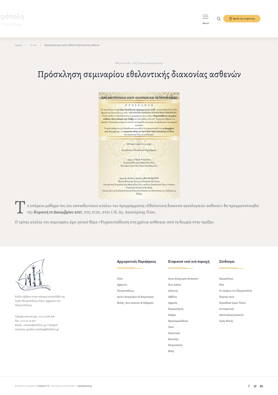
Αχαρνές (172, 303)
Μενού (205, 23)
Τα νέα (33, 45)
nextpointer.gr (84, 386)
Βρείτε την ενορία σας (242, 19)
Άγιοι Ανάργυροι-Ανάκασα (183, 279)
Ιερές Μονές (226, 321)
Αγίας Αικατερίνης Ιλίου (151, 63)
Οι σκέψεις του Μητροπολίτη (235, 291)
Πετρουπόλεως (125, 291)
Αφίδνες (172, 297)
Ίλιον (171, 327)
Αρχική (18, 45)
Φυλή (171, 351)
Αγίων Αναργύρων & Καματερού (135, 297)
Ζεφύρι (172, 315)
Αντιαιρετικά (226, 309)
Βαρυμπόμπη (175, 309)
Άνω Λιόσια (174, 285)
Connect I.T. (43, 386)
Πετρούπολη (175, 345)
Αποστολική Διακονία (231, 315)
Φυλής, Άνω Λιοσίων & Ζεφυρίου (135, 303)
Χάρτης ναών (226, 297)
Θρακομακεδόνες (178, 321)
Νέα (221, 285)
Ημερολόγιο (226, 279)
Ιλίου (120, 279)
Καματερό (174, 333)
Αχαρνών (122, 285)
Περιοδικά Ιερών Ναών (232, 303)
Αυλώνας (173, 291)
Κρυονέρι (173, 339)
